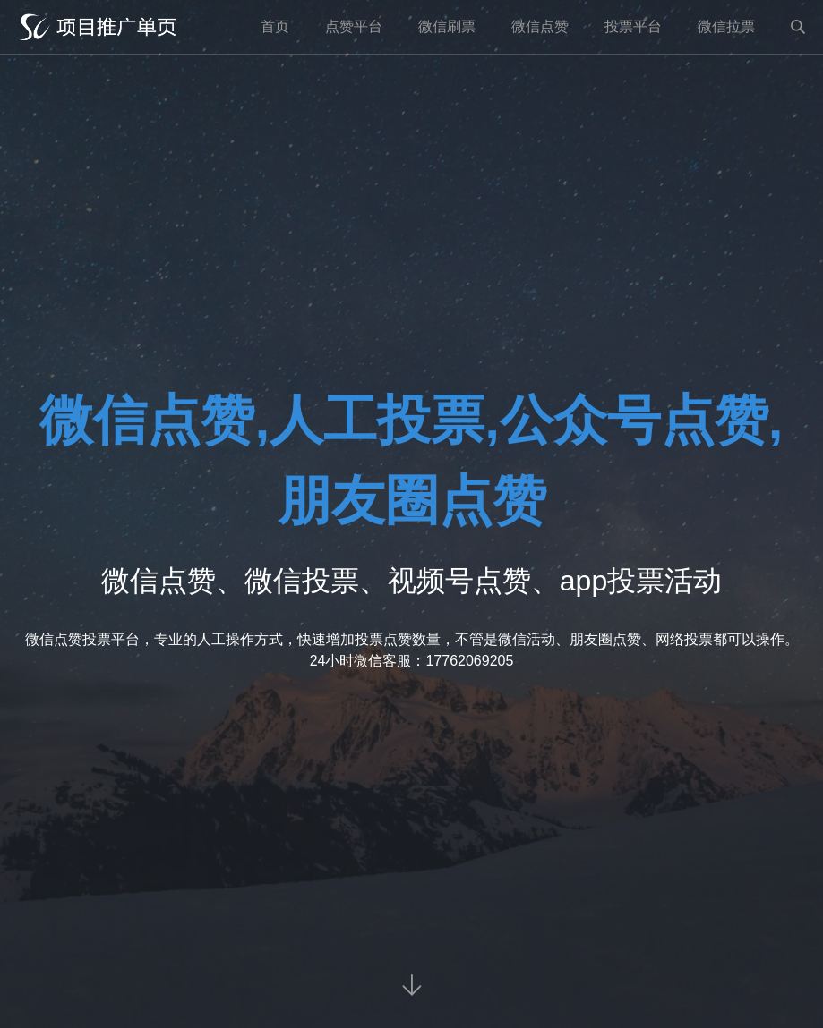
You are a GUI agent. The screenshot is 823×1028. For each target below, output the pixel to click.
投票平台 (633, 26)
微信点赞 (540, 26)
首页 (275, 26)
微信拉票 (726, 26)
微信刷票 (447, 26)
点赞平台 (353, 26)
